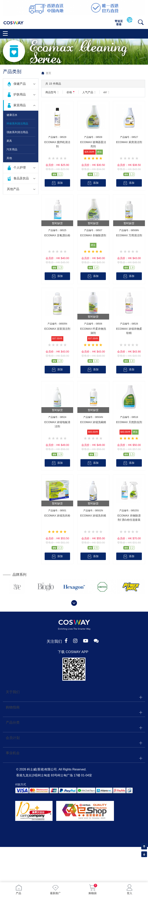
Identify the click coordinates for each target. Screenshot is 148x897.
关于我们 (13, 693)
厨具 (9, 140)
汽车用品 (12, 149)
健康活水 (12, 114)
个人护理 (19, 167)
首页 (48, 73)
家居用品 (19, 105)
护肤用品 (19, 94)
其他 (9, 158)
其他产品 (13, 189)
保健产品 (19, 83)
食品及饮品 (21, 178)
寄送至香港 (119, 23)
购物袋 (93, 889)
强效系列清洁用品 (17, 132)
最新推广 (55, 889)
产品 (18, 889)
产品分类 (13, 723)
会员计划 (13, 739)
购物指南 (13, 708)
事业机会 (13, 754)
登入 (129, 889)
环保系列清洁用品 (17, 123)
